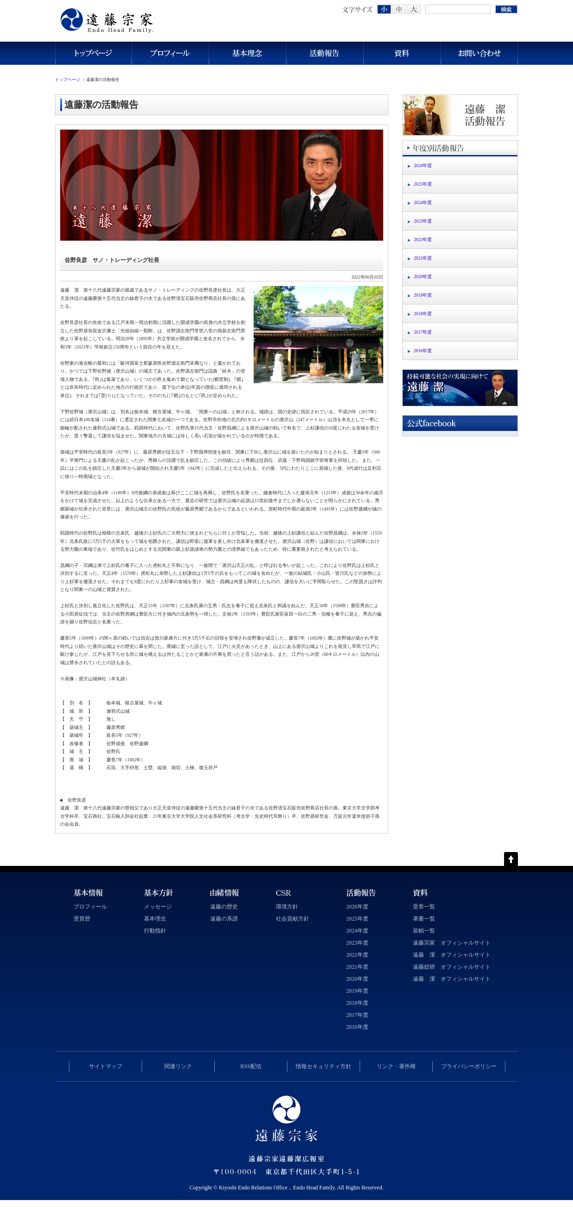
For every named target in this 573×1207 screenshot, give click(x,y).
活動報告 (324, 53)
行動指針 (155, 930)
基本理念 (247, 53)
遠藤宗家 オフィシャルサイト (452, 942)
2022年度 (423, 239)
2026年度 (423, 165)
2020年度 (423, 276)
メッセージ (158, 906)
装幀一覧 (424, 930)
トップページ (93, 53)
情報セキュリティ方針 (323, 1066)
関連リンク (178, 1066)
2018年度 (423, 313)
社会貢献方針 (292, 918)
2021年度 (423, 258)
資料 (402, 53)
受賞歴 (82, 918)
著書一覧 (424, 918)
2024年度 (423, 202)
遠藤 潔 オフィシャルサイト (452, 955)
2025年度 (423, 184)
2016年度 (423, 350)
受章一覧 (424, 906)
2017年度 (423, 332)
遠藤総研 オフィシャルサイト (452, 967)
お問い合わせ (479, 53)
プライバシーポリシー (469, 1066)
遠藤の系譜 (224, 918)
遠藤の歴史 (224, 906)
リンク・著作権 (396, 1066)
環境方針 (287, 906)
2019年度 (423, 295)
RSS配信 (250, 1066)
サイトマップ (105, 1066)
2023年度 (423, 221)
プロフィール (170, 53)
